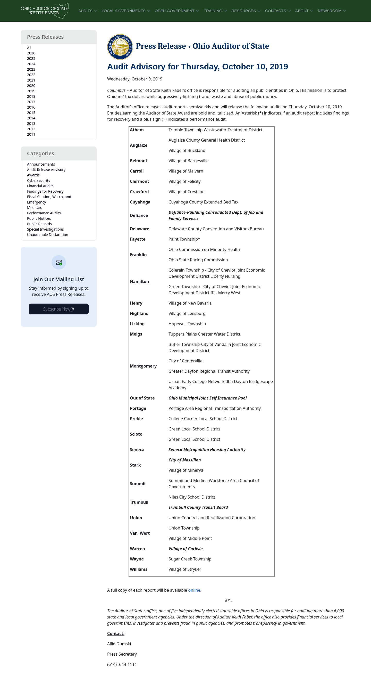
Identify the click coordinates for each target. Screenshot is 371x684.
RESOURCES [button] (243, 11)
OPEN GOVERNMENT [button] (175, 11)
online (194, 590)
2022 (31, 74)
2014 (31, 118)
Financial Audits (40, 185)
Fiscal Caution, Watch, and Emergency (49, 199)
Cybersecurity (38, 180)
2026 (31, 53)
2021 (31, 80)
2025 (31, 58)
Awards (33, 175)
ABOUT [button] (302, 11)
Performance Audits (44, 212)
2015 (31, 112)
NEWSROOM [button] (330, 11)
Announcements (41, 164)
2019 (31, 90)
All (29, 47)
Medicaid (35, 207)
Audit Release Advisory (46, 169)
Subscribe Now (58, 309)
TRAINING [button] (213, 11)
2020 (31, 85)
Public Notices (39, 218)
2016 (31, 107)
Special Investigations (45, 229)
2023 (31, 69)
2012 (31, 128)
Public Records (39, 223)
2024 (31, 63)
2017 (31, 101)
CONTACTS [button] (275, 11)
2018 (31, 96)
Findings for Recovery (45, 191)
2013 (31, 123)
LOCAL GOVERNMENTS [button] (124, 11)
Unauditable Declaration (47, 234)
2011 (31, 134)
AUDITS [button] (85, 11)
